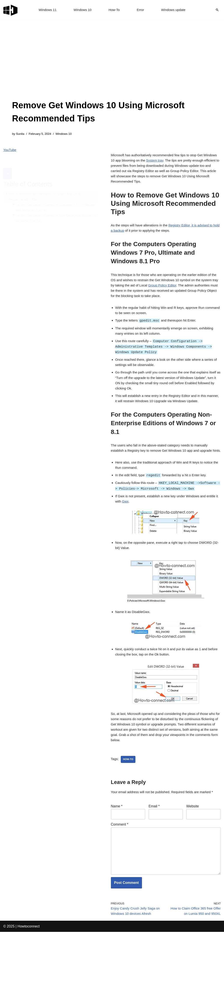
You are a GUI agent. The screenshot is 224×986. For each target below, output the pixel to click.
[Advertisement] (112, 65)
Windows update (175, 10)
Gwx (138, 538)
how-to (129, 804)
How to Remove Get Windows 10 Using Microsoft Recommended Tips (47, 187)
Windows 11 (45, 10)
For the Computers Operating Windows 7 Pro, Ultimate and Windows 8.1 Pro (51, 198)
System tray (173, 163)
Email (154, 852)
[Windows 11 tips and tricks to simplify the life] (10, 10)
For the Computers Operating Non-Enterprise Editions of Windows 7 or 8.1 (51, 209)
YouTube (10, 151)
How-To (114, 10)
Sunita (20, 134)
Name (116, 852)
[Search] (217, 10)
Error (141, 10)
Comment (119, 871)
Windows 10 (81, 10)
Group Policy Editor (184, 293)
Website (192, 852)
